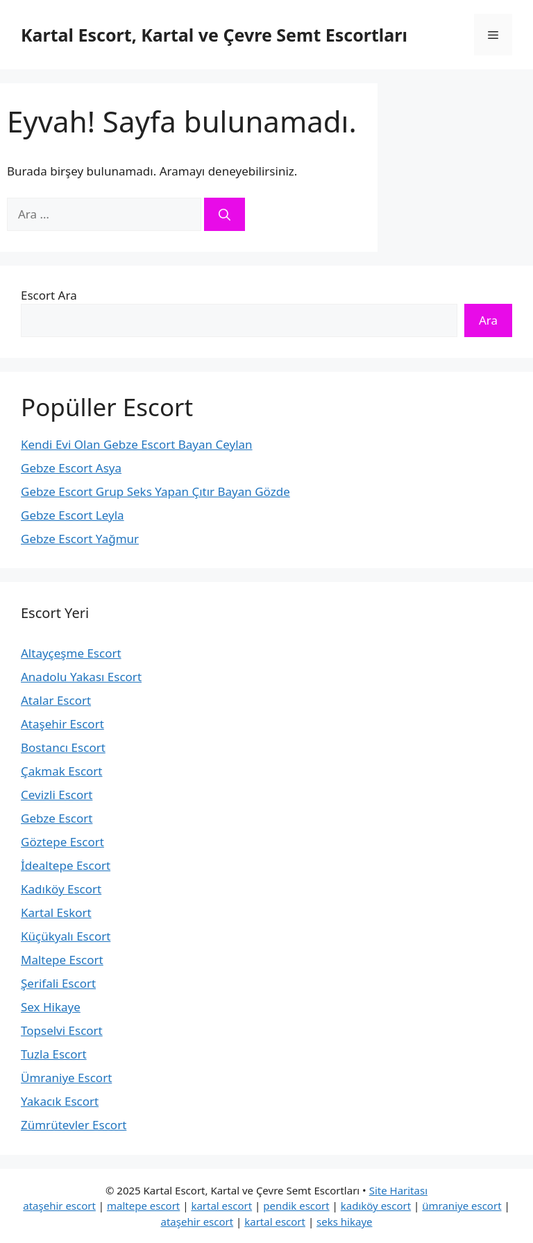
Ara (488, 320)
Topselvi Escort (62, 1030)
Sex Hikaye (51, 1007)
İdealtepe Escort (65, 865)
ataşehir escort (59, 1205)
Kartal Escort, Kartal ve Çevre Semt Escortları (214, 34)
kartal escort (221, 1205)
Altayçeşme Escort (71, 653)
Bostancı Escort (63, 747)
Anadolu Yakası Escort (81, 677)
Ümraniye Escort (66, 1078)
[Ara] (224, 214)
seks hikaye (344, 1221)
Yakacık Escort (60, 1101)
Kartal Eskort (56, 912)
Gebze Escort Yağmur (80, 539)
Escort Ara (49, 295)
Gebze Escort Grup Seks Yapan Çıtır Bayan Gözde (155, 491)
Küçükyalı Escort (65, 936)
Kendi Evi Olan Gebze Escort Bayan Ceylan (137, 444)
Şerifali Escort (58, 983)
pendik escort (296, 1205)
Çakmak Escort (62, 771)
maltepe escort (143, 1205)
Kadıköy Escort (61, 889)
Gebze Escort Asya (71, 468)
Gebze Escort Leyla (72, 515)
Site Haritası (398, 1190)
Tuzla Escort (54, 1054)
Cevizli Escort (56, 795)
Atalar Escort (56, 700)
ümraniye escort (461, 1205)
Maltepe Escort (62, 960)
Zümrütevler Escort (73, 1125)
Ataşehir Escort (62, 724)
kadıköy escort (376, 1205)
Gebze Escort (56, 818)
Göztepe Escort (62, 842)
